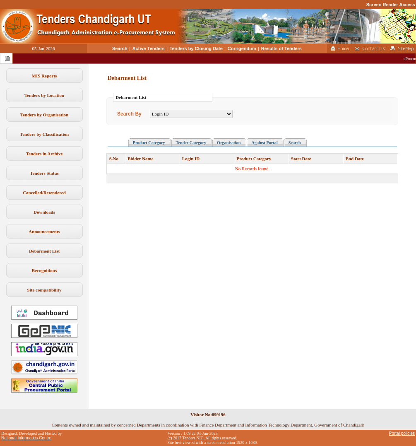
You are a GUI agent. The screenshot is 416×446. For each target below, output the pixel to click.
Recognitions (44, 270)
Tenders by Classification (44, 134)
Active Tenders (148, 48)
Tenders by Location (44, 95)
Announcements (44, 231)
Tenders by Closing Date (196, 48)
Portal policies (402, 433)
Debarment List (44, 250)
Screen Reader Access (390, 4)
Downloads (44, 212)
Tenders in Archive (44, 153)
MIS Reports (44, 75)
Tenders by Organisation (44, 114)
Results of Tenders (281, 48)
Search (119, 48)
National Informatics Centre (26, 438)
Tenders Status (44, 173)
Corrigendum (242, 48)
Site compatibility (44, 289)
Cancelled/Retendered (44, 192)
